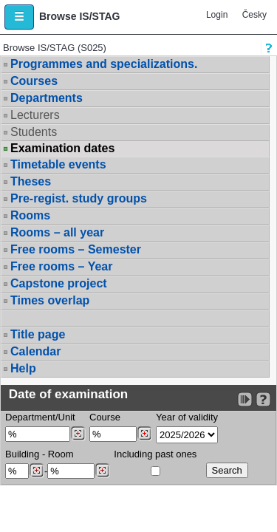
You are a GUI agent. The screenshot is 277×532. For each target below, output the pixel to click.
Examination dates (62, 148)
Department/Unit (40, 417)
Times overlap (49, 300)
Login (217, 15)
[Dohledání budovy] (36, 470)
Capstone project (58, 283)
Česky (254, 15)
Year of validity (187, 417)
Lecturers (35, 115)
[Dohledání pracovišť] (78, 433)
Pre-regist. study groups (78, 198)
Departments (46, 98)
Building (22, 454)
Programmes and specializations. (103, 64)
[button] (19, 17)
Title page (37, 334)
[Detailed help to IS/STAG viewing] (263, 399)
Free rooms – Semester (75, 249)
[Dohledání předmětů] (144, 433)
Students (33, 132)
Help (23, 368)
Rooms (30, 215)
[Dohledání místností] (102, 470)
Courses (34, 81)
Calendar (35, 351)
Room (61, 454)
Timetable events (58, 164)
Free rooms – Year (61, 266)
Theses (30, 181)
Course (104, 417)
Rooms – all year (57, 232)
